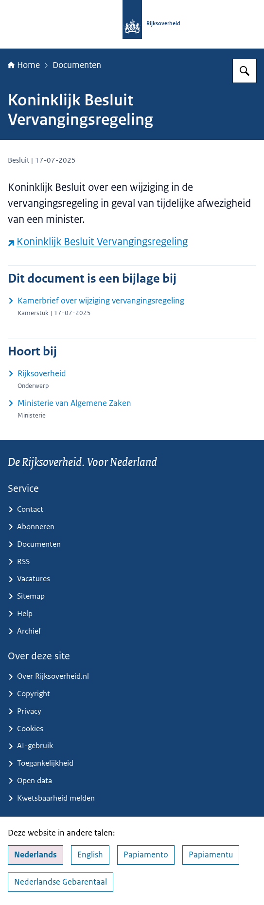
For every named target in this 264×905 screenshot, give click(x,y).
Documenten (77, 65)
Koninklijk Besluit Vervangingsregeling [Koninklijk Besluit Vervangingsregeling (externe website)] (98, 241)
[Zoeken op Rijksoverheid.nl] (244, 71)
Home (24, 65)
